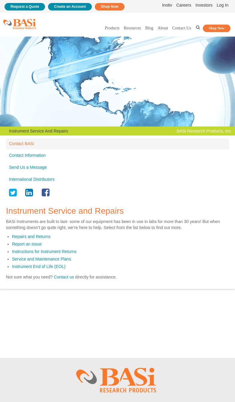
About (163, 28)
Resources (132, 28)
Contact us (64, 277)
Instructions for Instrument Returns (44, 251)
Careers (183, 5)
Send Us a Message (28, 167)
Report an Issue (27, 244)
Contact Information (27, 155)
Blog (149, 28)
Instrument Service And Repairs (38, 131)
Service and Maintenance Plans (41, 259)
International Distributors (32, 179)
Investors (203, 5)
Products (112, 28)
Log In (222, 5)
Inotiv (167, 5)
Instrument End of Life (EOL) (38, 266)
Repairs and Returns (31, 236)
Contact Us (181, 28)
